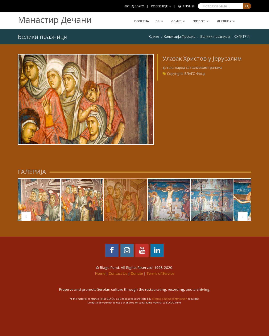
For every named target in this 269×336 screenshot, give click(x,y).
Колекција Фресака (179, 36)
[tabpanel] (39, 199)
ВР (158, 21)
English (189, 6)
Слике (176, 21)
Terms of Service (160, 273)
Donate (137, 273)
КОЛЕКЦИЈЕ (159, 6)
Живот (199, 21)
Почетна (141, 21)
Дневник (224, 21)
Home (100, 273)
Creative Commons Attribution (169, 298)
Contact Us (118, 273)
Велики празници (215, 36)
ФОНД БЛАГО (134, 6)
